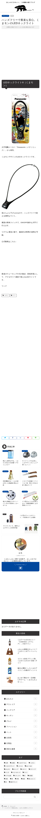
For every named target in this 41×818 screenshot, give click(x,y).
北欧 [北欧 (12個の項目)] (7, 778)
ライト (14, 295)
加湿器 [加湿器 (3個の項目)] (30, 775)
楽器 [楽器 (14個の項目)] (24, 778)
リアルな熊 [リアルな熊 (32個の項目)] (8, 775)
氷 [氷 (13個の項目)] (6, 782)
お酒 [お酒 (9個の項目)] (7, 762)
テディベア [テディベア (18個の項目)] (33, 769)
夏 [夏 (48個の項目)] (12, 778)
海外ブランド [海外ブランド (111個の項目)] (13, 782)
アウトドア (5, 15)
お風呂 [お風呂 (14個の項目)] (13, 762)
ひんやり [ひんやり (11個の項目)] (8, 769)
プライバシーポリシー (19, 812)
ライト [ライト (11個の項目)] (25, 772)
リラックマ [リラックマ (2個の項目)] (17, 775)
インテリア (21, 710)
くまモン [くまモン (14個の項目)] (32, 762)
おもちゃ (21, 698)
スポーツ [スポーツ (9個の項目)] (24, 769)
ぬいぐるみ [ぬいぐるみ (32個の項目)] (29, 766)
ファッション (21, 726)
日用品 (21, 743)
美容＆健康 (21, 749)
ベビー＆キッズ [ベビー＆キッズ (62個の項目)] (16, 772)
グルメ (21, 721)
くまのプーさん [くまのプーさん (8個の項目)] (22, 762)
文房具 (21, 737)
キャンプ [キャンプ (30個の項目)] (16, 769)
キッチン (21, 715)
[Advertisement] (20, 56)
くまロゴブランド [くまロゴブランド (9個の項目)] (10, 766)
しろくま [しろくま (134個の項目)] (20, 766)
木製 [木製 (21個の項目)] (18, 778)
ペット (21, 732)
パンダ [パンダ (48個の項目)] (7, 772)
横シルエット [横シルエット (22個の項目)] (32, 778)
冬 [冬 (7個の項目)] (24, 775)
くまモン (6, 295)
